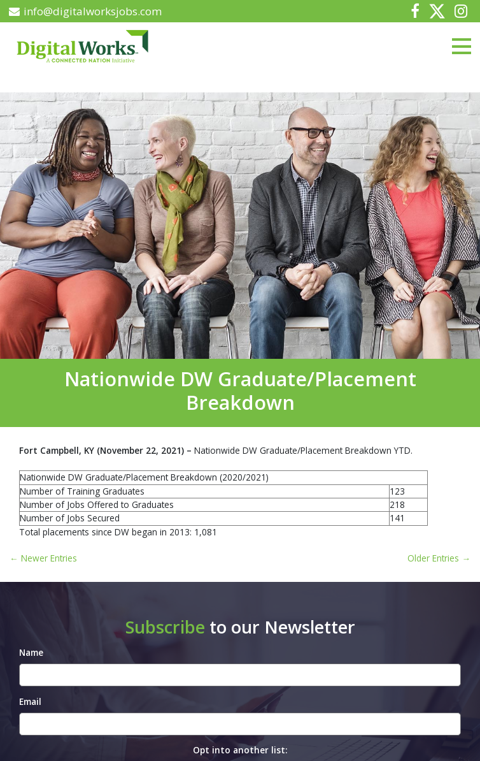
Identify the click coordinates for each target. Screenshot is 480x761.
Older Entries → (438, 558)
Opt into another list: (240, 750)
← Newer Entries (43, 558)
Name (31, 652)
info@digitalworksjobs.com (85, 11)
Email (30, 701)
